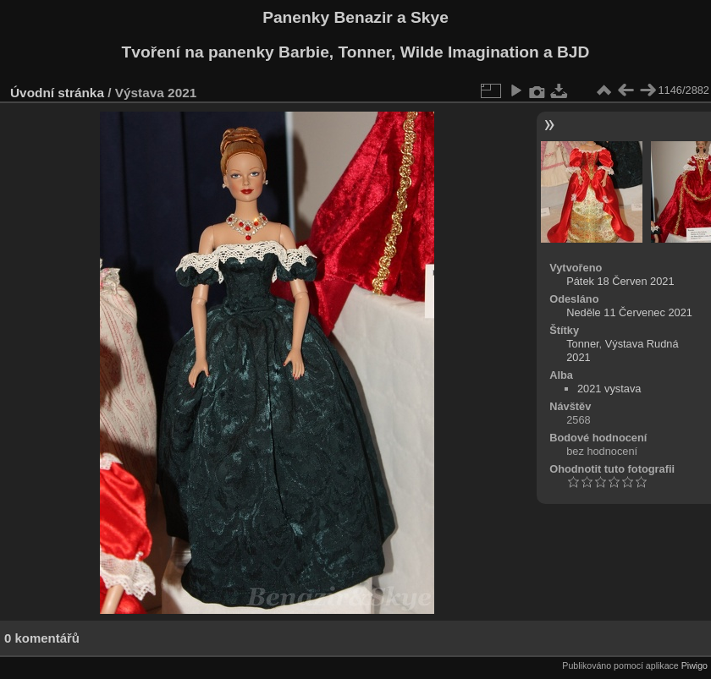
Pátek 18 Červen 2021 (620, 281)
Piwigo (694, 665)
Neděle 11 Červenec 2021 (629, 312)
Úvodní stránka (57, 92)
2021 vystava (609, 388)
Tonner (582, 343)
